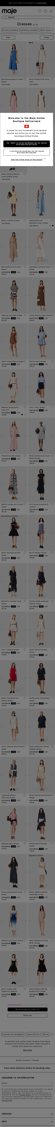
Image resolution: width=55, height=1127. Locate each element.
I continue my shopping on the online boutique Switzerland (27, 152)
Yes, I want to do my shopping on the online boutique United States (27, 144)
